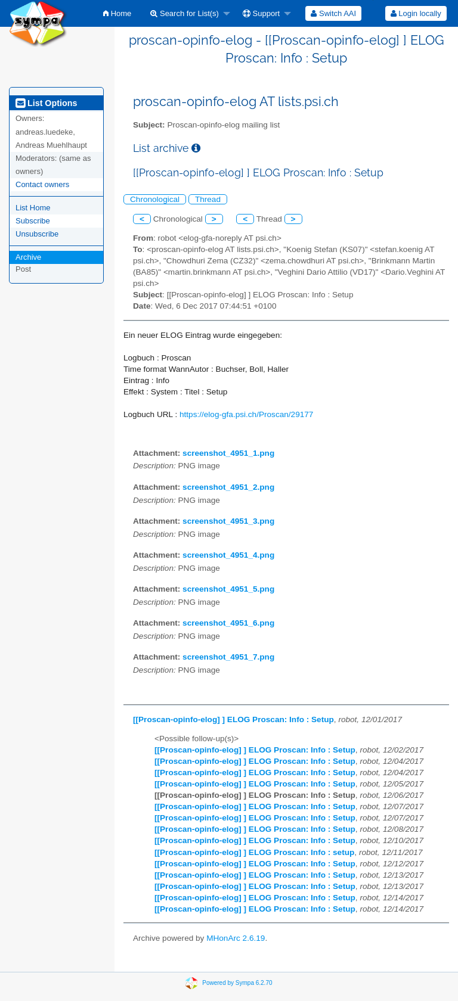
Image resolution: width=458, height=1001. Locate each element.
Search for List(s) (184, 13)
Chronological (155, 199)
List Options (46, 103)
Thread (208, 199)
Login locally (416, 13)
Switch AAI (333, 13)
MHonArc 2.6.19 (235, 938)
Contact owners (42, 184)
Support (261, 13)
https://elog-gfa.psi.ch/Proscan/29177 (246, 414)
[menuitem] (117, 13)
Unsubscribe (37, 233)
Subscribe (33, 220)
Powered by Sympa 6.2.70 (237, 983)
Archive (28, 257)
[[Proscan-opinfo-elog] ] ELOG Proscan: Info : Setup (233, 719)
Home (117, 13)
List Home (33, 207)
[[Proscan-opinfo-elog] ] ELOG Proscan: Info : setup (254, 852)
